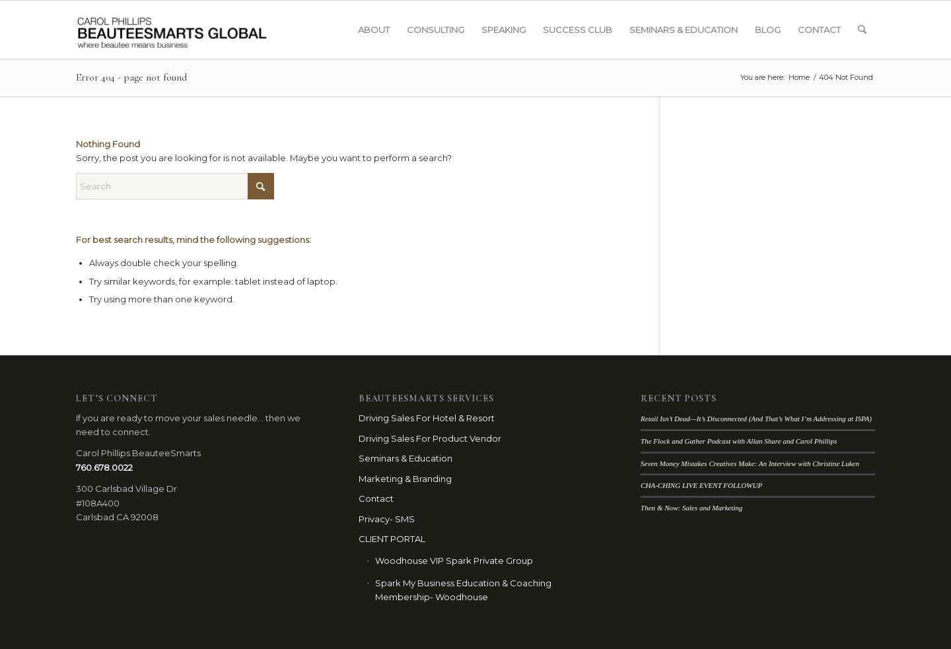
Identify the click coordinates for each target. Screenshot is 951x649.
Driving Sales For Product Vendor (430, 438)
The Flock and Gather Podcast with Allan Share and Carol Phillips (739, 441)
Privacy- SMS (387, 519)
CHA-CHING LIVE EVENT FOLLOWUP (701, 485)
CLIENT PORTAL (392, 538)
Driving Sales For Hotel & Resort (427, 418)
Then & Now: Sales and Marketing (691, 508)
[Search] (862, 30)
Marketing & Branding (405, 478)
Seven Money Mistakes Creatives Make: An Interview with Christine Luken (750, 463)
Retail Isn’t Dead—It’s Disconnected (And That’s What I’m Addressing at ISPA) (756, 419)
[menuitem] (373, 30)
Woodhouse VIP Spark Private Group (454, 560)
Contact (376, 498)
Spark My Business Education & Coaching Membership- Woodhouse (463, 590)
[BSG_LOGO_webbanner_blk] (199, 30)
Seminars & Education (405, 458)
